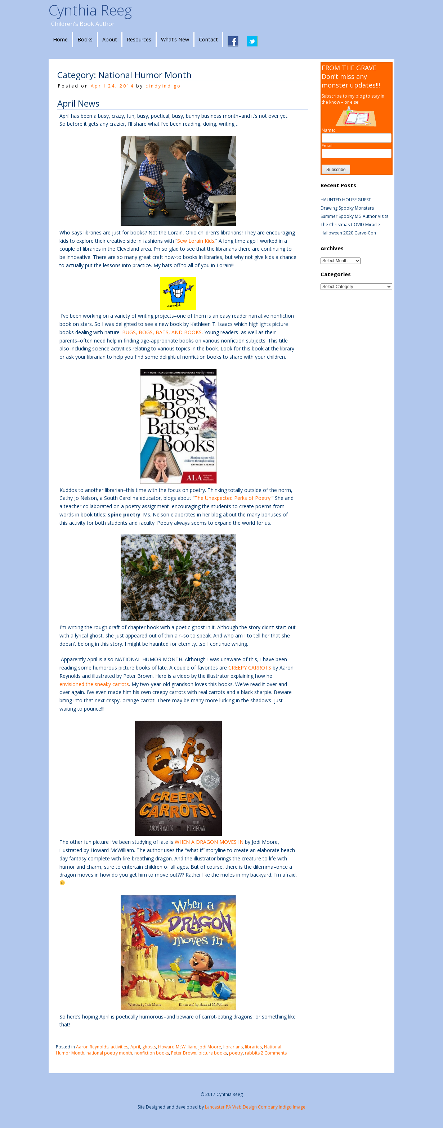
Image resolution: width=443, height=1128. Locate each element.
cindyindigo (163, 86)
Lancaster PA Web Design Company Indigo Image (255, 1107)
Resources (139, 39)
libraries (253, 1047)
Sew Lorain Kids (195, 240)
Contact (208, 39)
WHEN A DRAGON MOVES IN (209, 841)
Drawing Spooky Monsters (347, 208)
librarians (233, 1047)
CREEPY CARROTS (249, 667)
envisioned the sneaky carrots (94, 684)
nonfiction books (151, 1053)
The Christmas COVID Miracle (350, 224)
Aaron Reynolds (92, 1047)
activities (119, 1047)
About (109, 39)
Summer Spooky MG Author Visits (354, 216)
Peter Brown (183, 1053)
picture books (212, 1053)
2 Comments (274, 1053)
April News (78, 103)
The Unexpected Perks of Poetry (232, 497)
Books (85, 39)
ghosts (149, 1047)
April (135, 1047)
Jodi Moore (209, 1047)
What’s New (175, 39)
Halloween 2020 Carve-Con (348, 233)
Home (60, 39)
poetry (236, 1053)
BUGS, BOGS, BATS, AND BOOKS (162, 332)
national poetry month (109, 1053)
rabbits (252, 1053)
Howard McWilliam (177, 1047)
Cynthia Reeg (90, 10)
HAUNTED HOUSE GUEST (346, 200)
